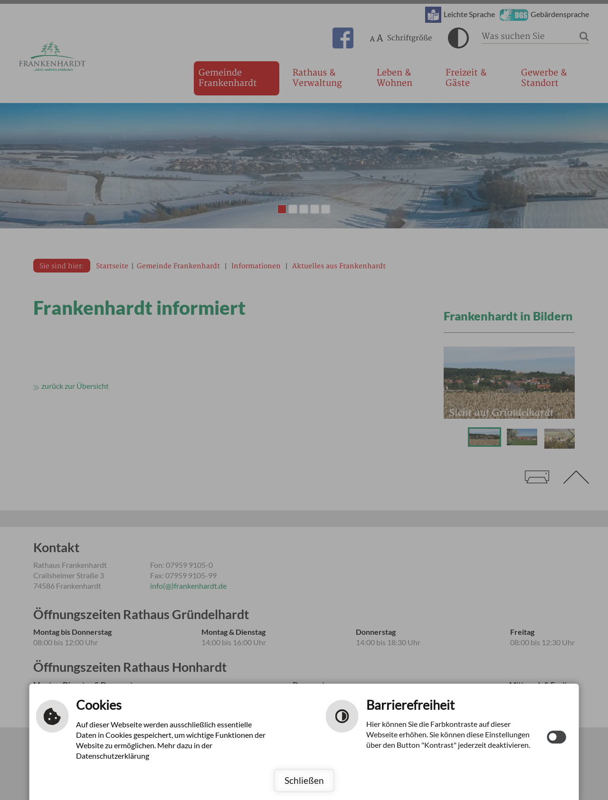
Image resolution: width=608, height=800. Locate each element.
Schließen (304, 780)
